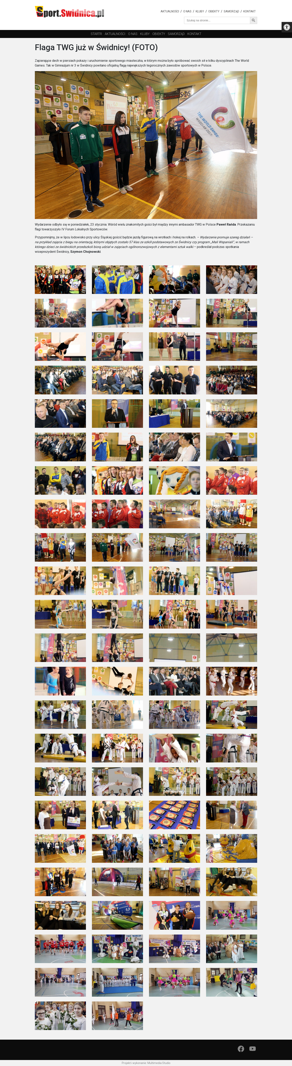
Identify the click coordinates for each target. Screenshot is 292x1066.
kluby (145, 34)
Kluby (200, 11)
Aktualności (170, 11)
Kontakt (249, 11)
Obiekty (214, 11)
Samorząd (231, 11)
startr (96, 34)
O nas (187, 11)
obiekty (158, 34)
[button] (287, 27)
